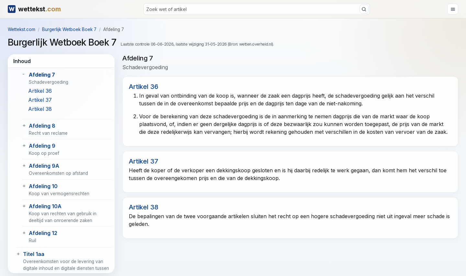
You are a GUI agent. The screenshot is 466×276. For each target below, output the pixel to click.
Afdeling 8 (42, 125)
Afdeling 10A (45, 206)
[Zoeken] (256, 9)
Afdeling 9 (42, 146)
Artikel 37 (40, 100)
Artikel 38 (40, 109)
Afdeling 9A (44, 166)
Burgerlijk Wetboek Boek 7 (69, 29)
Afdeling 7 (42, 74)
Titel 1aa (33, 254)
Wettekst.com (21, 29)
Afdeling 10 (43, 186)
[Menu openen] (452, 9)
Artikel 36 (40, 91)
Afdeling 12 (43, 233)
